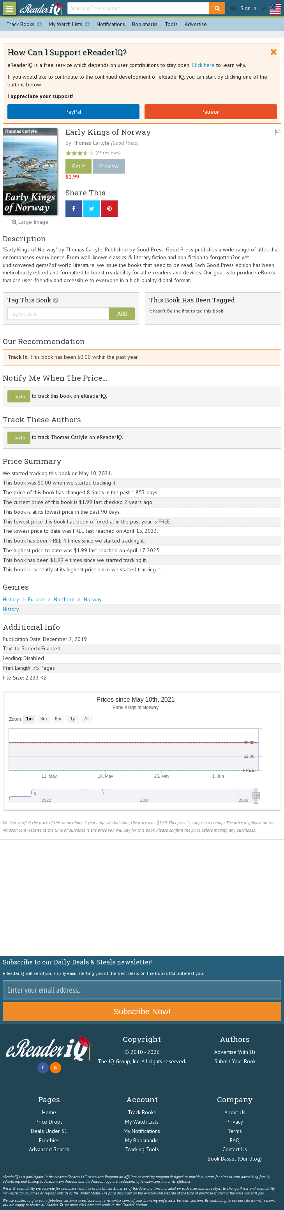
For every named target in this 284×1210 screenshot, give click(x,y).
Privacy (234, 1121)
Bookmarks (144, 24)
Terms (235, 1130)
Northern (64, 599)
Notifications (111, 24)
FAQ (235, 1140)
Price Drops (49, 1121)
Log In (18, 396)
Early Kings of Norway (108, 132)
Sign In (243, 8)
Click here (203, 64)
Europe (36, 599)
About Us (234, 1112)
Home (49, 1112)
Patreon (210, 111)
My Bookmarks (142, 1140)
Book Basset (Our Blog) (235, 1158)
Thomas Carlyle (90, 142)
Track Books (25, 24)
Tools (171, 24)
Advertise (196, 24)
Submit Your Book (235, 1061)
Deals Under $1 (49, 1130)
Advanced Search (49, 1149)
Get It (78, 166)
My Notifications (141, 1130)
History (11, 599)
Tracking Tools (142, 1149)
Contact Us (234, 1149)
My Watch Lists (71, 24)
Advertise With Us (235, 1051)
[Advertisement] (142, 897)
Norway (93, 599)
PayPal (73, 111)
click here (86, 1204)
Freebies (49, 1140)
